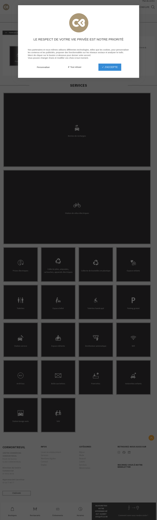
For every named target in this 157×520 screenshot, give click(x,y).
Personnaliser (43, 67)
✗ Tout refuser (74, 67)
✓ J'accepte (110, 67)
